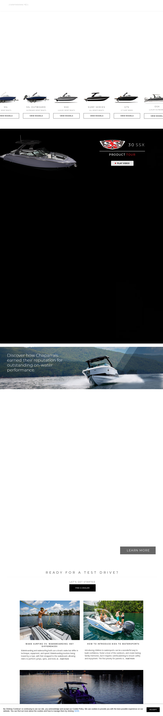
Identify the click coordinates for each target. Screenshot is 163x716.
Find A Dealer (138, 5)
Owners (108, 5)
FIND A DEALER (82, 588)
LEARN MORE (138, 550)
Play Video (122, 163)
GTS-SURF (95, 5)
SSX (75, 5)
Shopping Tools (122, 5)
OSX (83, 5)
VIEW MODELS (36, 116)
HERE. (77, 711)
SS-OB (65, 5)
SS (55, 5)
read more (64, 658)
